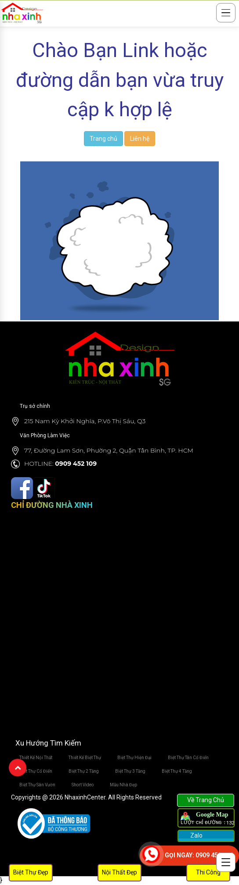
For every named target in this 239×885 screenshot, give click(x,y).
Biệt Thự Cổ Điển (35, 771)
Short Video (83, 784)
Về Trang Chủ (205, 799)
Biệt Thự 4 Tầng (177, 771)
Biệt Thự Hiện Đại (134, 757)
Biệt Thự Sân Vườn (37, 784)
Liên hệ (139, 138)
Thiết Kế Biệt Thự (85, 757)
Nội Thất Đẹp (119, 872)
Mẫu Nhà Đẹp (123, 784)
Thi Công (208, 872)
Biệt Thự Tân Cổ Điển (188, 757)
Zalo (196, 835)
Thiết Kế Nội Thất (35, 757)
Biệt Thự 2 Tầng (84, 771)
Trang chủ (103, 138)
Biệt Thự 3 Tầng (130, 771)
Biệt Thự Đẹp (30, 872)
